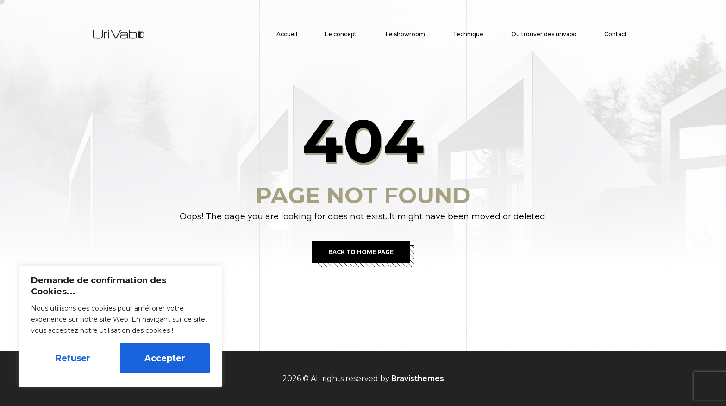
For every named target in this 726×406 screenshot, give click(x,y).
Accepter (164, 358)
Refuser (73, 358)
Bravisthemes (417, 378)
